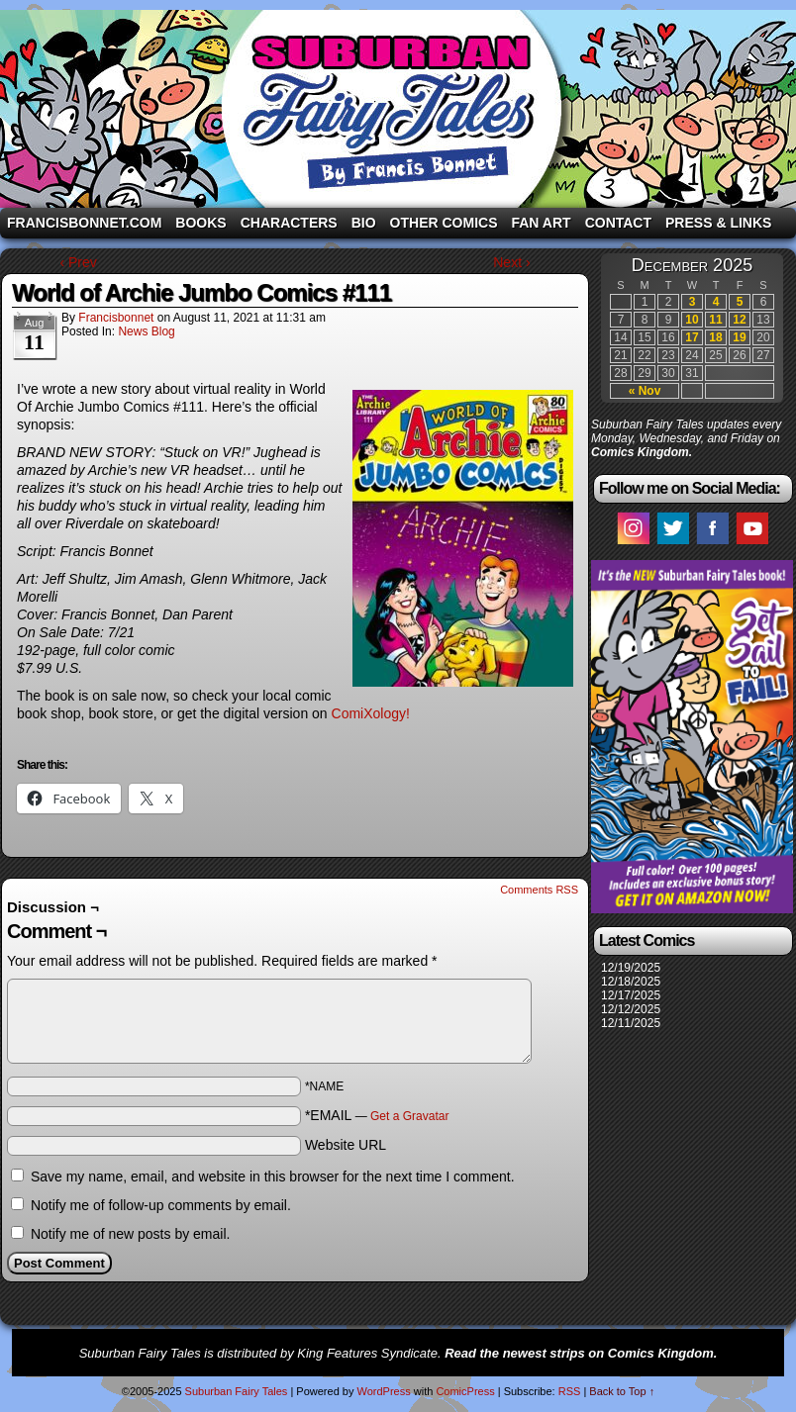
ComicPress (465, 1391)
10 (691, 320)
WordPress (383, 1391)
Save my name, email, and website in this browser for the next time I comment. (273, 1176)
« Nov (645, 391)
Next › (511, 262)
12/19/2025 (630, 968)
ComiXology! (371, 713)
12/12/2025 (630, 1009)
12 (739, 320)
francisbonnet (115, 318)
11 (715, 320)
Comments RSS (539, 889)
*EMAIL (377, 1115)
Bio (363, 223)
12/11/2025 (630, 1023)
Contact (618, 223)
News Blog (146, 331)
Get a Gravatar (409, 1116)
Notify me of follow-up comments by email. (161, 1205)
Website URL (345, 1145)
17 (691, 337)
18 (715, 337)
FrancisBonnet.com (84, 223)
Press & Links (718, 223)
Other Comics (444, 223)
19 (739, 337)
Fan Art (540, 223)
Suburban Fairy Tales (398, 109)
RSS (569, 1391)
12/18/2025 (630, 981)
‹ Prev (77, 262)
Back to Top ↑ (621, 1391)
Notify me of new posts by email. (131, 1234)
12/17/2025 (630, 995)
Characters (289, 223)
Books (200, 223)
